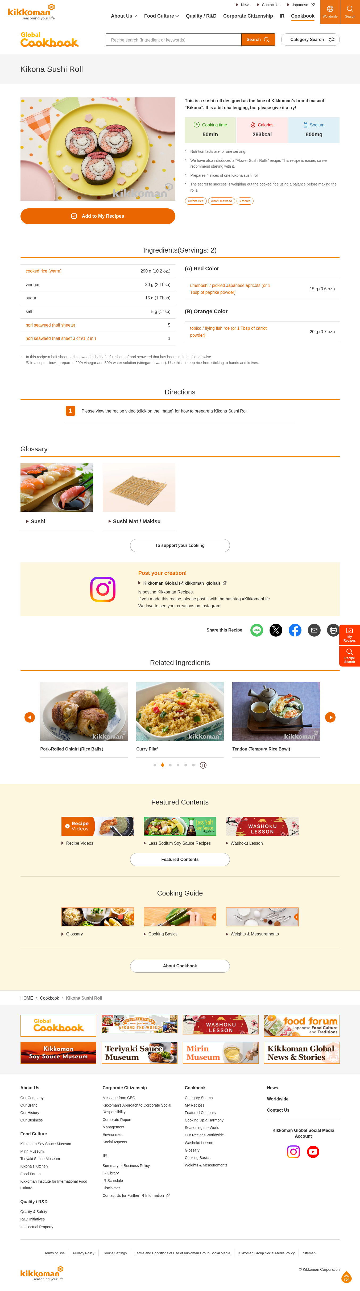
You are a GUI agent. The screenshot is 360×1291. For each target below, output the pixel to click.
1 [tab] (155, 765)
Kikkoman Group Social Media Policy (267, 1254)
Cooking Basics (163, 935)
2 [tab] (162, 765)
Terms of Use (54, 1254)
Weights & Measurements (255, 935)
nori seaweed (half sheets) (51, 325)
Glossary (74, 935)
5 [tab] (185, 765)
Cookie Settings (114, 1254)
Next (330, 717)
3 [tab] (170, 765)
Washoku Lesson (247, 844)
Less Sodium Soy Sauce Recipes (180, 844)
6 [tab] (193, 765)
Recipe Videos (80, 844)
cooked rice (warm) (44, 271)
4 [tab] (178, 765)
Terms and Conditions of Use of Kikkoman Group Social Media (182, 1254)
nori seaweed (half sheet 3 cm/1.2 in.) (61, 338)
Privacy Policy (83, 1254)
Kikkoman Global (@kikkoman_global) (182, 583)
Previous (30, 717)
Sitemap (310, 1254)
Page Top (346, 1277)
